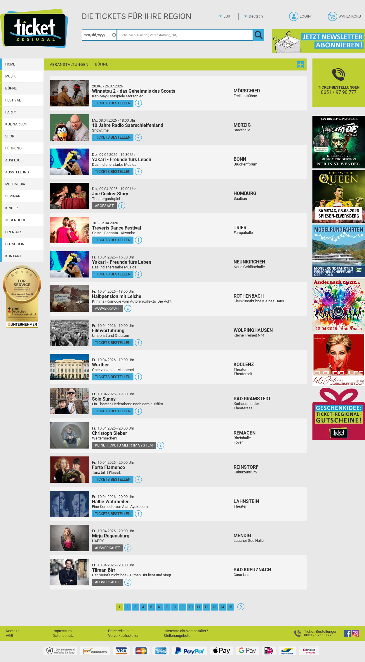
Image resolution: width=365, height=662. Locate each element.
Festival (13, 100)
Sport (10, 136)
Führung (13, 148)
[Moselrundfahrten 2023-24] (338, 251)
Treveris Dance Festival (116, 228)
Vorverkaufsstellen (123, 635)
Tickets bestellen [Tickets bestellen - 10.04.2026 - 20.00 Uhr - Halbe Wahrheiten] (113, 513)
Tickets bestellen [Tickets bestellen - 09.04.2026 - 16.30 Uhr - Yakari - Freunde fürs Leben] (113, 171)
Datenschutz (63, 635)
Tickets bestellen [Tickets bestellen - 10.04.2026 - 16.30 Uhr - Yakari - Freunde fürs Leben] (113, 274)
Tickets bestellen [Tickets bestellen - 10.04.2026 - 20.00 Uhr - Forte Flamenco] (113, 479)
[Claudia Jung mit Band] (338, 359)
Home (10, 64)
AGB (9, 635)
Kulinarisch (16, 124)
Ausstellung (17, 172)
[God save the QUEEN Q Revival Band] (338, 196)
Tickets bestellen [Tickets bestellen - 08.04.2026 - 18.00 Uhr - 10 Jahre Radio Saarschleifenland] (113, 137)
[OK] (258, 35)
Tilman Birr (103, 570)
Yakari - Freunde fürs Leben (121, 159)
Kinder (11, 208)
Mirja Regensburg (110, 536)
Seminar (12, 196)
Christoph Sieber (109, 433)
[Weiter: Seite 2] (240, 609)
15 (230, 607)
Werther (100, 365)
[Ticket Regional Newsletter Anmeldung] (318, 41)
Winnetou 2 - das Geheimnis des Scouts (133, 91)
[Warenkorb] (345, 18)
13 (214, 607)
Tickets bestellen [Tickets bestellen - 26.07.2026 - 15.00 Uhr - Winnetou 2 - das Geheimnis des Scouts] (113, 103)
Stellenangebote (177, 635)
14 (222, 607)
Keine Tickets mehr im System (124, 445)
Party (10, 112)
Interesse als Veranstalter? (186, 631)
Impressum (62, 631)
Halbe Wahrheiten (111, 501)
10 (191, 607)
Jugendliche (17, 220)
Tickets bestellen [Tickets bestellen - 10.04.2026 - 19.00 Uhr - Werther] (113, 377)
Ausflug (12, 160)
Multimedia (15, 184)
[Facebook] (347, 636)
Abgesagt (104, 206)
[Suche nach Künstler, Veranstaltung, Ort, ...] (185, 35)
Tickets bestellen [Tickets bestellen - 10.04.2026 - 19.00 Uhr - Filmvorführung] (113, 342)
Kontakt (13, 256)
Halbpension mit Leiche (116, 296)
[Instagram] (355, 636)
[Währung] (232, 16)
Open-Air (13, 232)
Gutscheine (16, 244)
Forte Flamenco (108, 467)
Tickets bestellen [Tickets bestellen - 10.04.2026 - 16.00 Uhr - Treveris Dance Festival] (113, 240)
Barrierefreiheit (120, 631)
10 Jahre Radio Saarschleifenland (127, 125)
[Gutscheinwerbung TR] (338, 414)
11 (199, 607)
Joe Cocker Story (110, 193)
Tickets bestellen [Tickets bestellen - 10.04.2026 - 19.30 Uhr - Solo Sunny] (113, 411)
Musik (10, 76)
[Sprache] (257, 16)
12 (206, 607)
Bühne (11, 88)
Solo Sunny (104, 399)
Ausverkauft (107, 308)
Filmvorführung (108, 330)
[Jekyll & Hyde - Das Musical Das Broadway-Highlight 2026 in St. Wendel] (338, 142)
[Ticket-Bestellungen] (338, 88)
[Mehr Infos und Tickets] (69, 93)
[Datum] (99, 35)
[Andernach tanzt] (338, 305)
